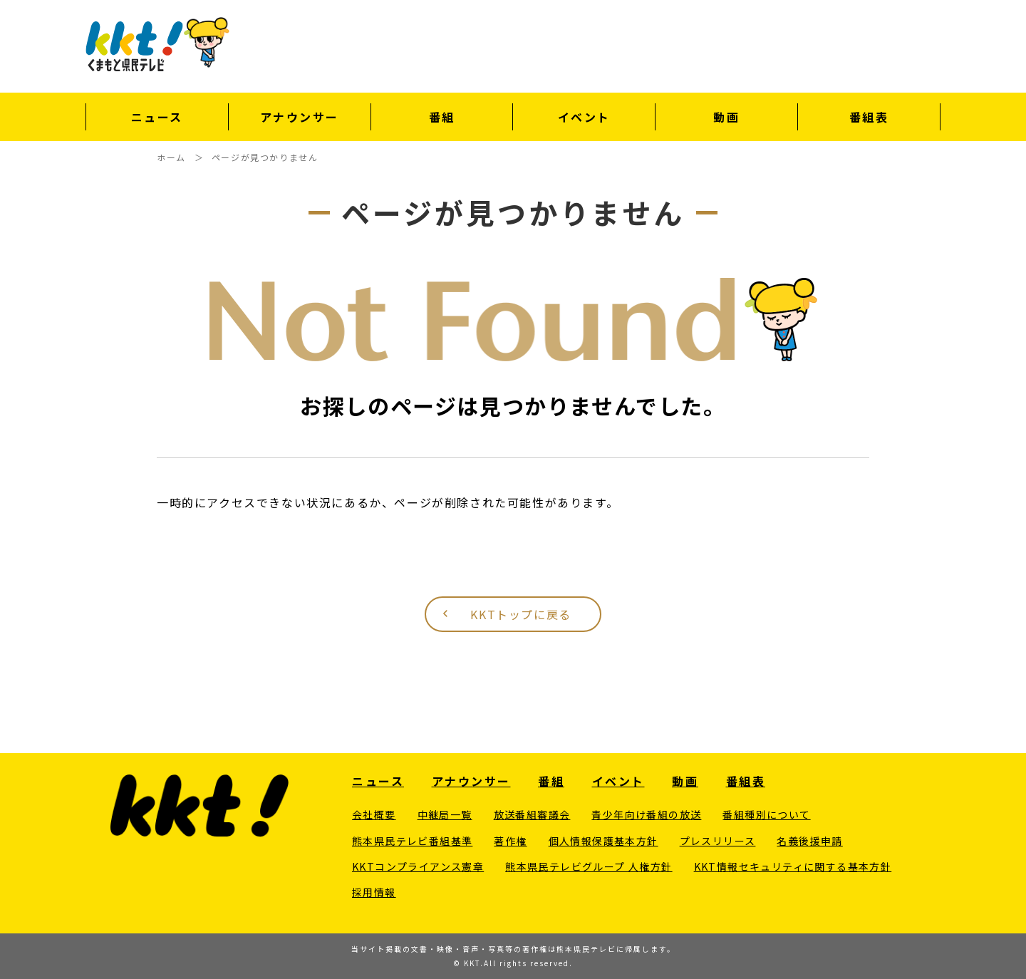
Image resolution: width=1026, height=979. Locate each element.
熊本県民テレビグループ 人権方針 (588, 866)
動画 (726, 116)
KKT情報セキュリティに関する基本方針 (793, 866)
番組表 (869, 116)
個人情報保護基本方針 (603, 841)
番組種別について (766, 814)
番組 (442, 116)
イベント (584, 116)
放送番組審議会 (532, 814)
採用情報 (374, 892)
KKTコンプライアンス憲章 (418, 866)
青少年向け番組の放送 (646, 814)
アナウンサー (299, 116)
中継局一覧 (445, 814)
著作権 (510, 841)
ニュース (157, 116)
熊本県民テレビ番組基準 (412, 841)
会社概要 (374, 814)
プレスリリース (718, 841)
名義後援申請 (809, 841)
